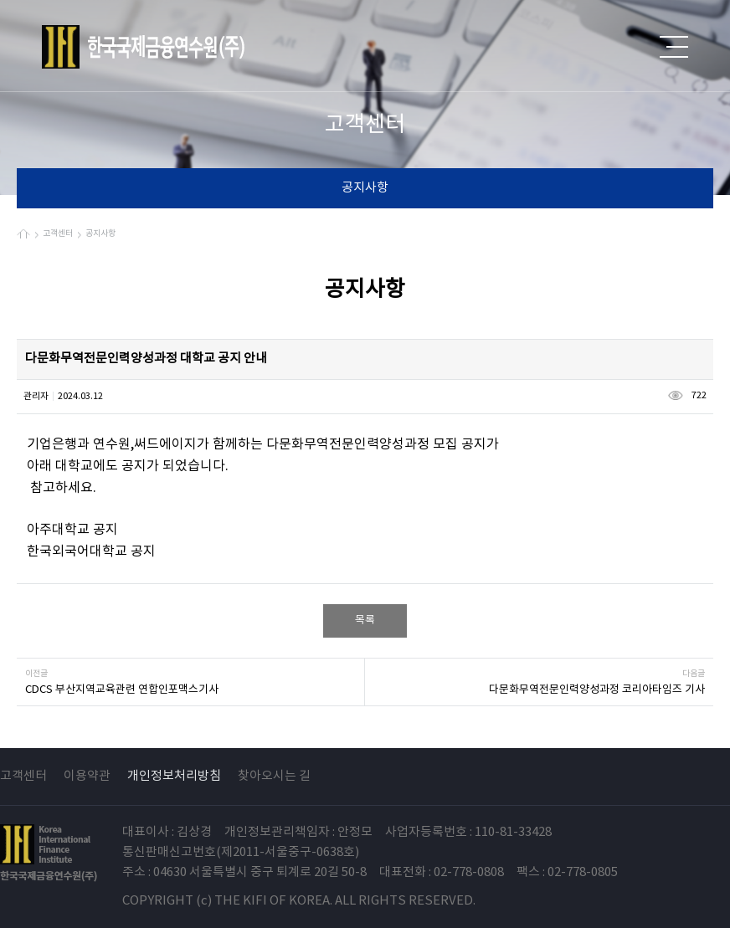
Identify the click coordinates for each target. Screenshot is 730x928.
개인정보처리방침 (174, 776)
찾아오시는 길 (274, 776)
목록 (365, 620)
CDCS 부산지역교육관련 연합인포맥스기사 (121, 690)
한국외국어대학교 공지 (91, 551)
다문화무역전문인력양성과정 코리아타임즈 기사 (597, 690)
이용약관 (87, 776)
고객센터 (23, 776)
